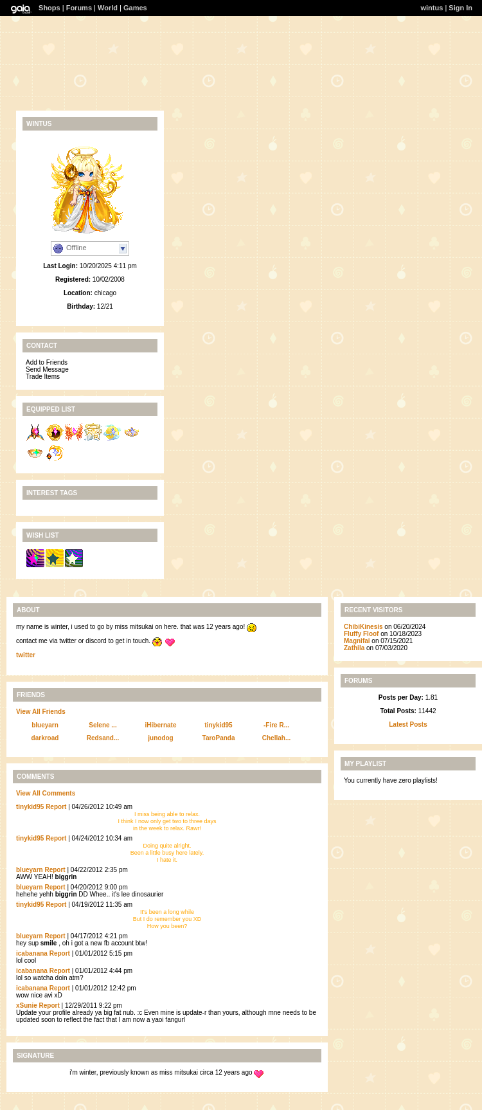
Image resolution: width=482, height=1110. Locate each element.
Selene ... (102, 725)
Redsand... (103, 738)
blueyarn (44, 725)
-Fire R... (276, 725)
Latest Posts (408, 724)
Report (56, 806)
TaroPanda (218, 738)
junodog (160, 738)
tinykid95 (218, 725)
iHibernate (161, 725)
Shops (49, 8)
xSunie (26, 1005)
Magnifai (357, 640)
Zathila (354, 647)
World (108, 8)
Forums (79, 8)
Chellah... (276, 738)
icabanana (32, 953)
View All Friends (41, 711)
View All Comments (45, 793)
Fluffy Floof (361, 633)
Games (135, 8)
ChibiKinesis (363, 626)
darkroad (45, 738)
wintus (432, 8)
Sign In (460, 8)
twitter (25, 655)
